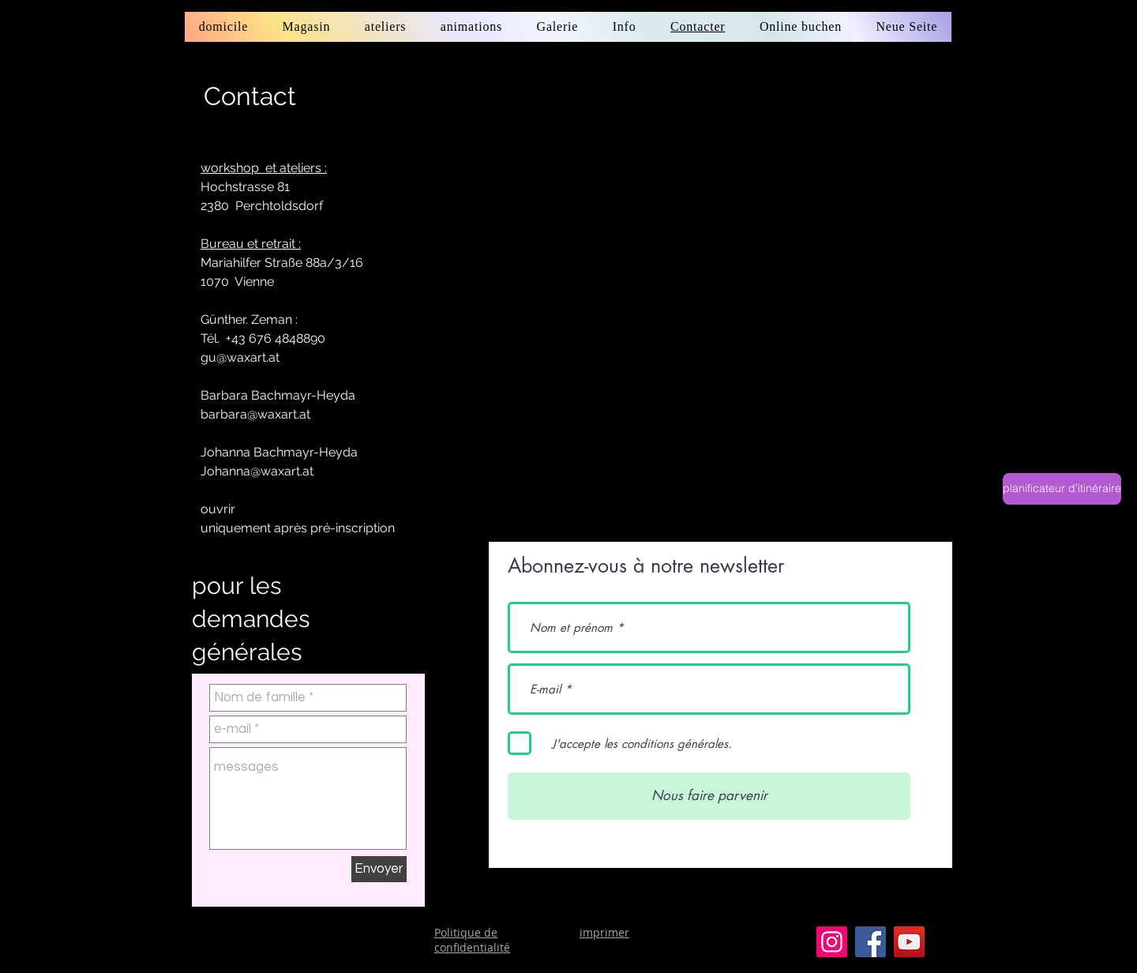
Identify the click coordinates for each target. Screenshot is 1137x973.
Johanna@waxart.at (257, 471)
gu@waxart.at (240, 357)
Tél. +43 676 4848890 (263, 338)
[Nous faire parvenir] (709, 796)
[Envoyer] (379, 869)
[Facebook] (870, 941)
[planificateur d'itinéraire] (1062, 489)
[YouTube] (909, 941)
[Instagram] (831, 941)
